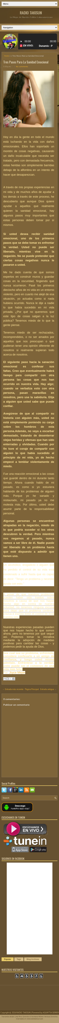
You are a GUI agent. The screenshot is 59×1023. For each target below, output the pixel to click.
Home (6, 56)
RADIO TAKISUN (31, 13)
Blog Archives (33, 959)
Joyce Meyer (16, 672)
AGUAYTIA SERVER (51, 1012)
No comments (22, 66)
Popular (7, 959)
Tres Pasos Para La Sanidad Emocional (25, 62)
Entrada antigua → (48, 689)
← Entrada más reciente (13, 689)
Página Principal (32, 689)
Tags (19, 959)
